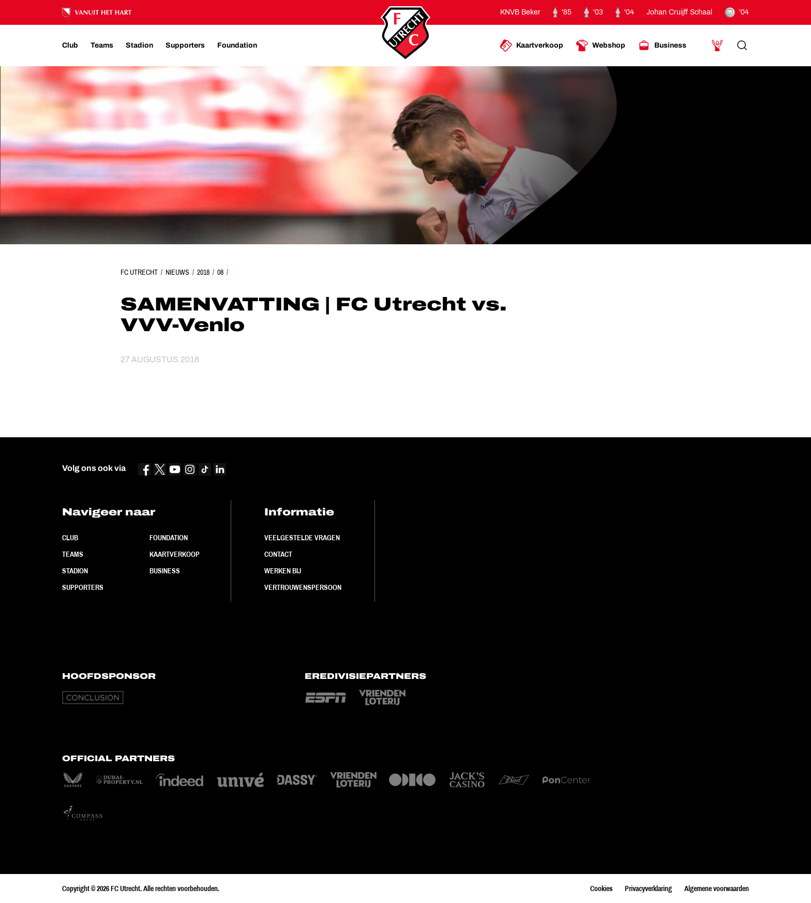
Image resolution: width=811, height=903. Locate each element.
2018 (203, 272)
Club (70, 537)
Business (164, 570)
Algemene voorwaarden (716, 888)
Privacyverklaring (648, 888)
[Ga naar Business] (662, 45)
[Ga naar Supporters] (185, 45)
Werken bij (282, 570)
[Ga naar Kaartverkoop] (531, 45)
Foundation (168, 537)
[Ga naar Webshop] (600, 45)
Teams (72, 554)
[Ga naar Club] (70, 45)
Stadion (75, 570)
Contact (278, 554)
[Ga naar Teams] (102, 45)
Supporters (82, 587)
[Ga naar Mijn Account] (717, 45)
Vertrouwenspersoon (302, 587)
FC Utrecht (139, 272)
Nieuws (177, 272)
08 (220, 272)
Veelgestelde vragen (302, 537)
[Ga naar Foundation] (237, 45)
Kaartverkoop (174, 554)
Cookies (601, 888)
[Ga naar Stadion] (139, 45)
